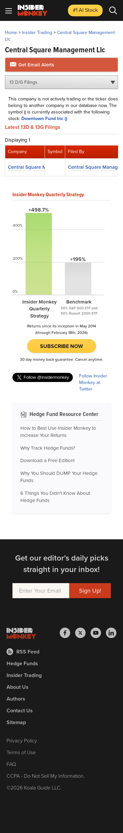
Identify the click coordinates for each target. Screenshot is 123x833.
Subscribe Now (61, 346)
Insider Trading (37, 32)
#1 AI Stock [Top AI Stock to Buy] (85, 10)
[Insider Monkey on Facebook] (67, 633)
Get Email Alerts (32, 64)
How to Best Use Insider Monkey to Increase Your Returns (58, 432)
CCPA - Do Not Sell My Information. (46, 776)
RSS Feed (23, 651)
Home (11, 32)
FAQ (11, 764)
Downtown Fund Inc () (44, 118)
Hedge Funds (22, 663)
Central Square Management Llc (60, 36)
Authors (16, 699)
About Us (18, 687)
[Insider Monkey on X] (83, 633)
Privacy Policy (22, 740)
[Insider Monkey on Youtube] (98, 633)
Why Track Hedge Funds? (47, 448)
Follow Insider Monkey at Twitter (93, 382)
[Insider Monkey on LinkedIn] (111, 633)
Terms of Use (21, 752)
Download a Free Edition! (47, 460)
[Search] (113, 10)
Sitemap (16, 722)
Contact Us (20, 710)
